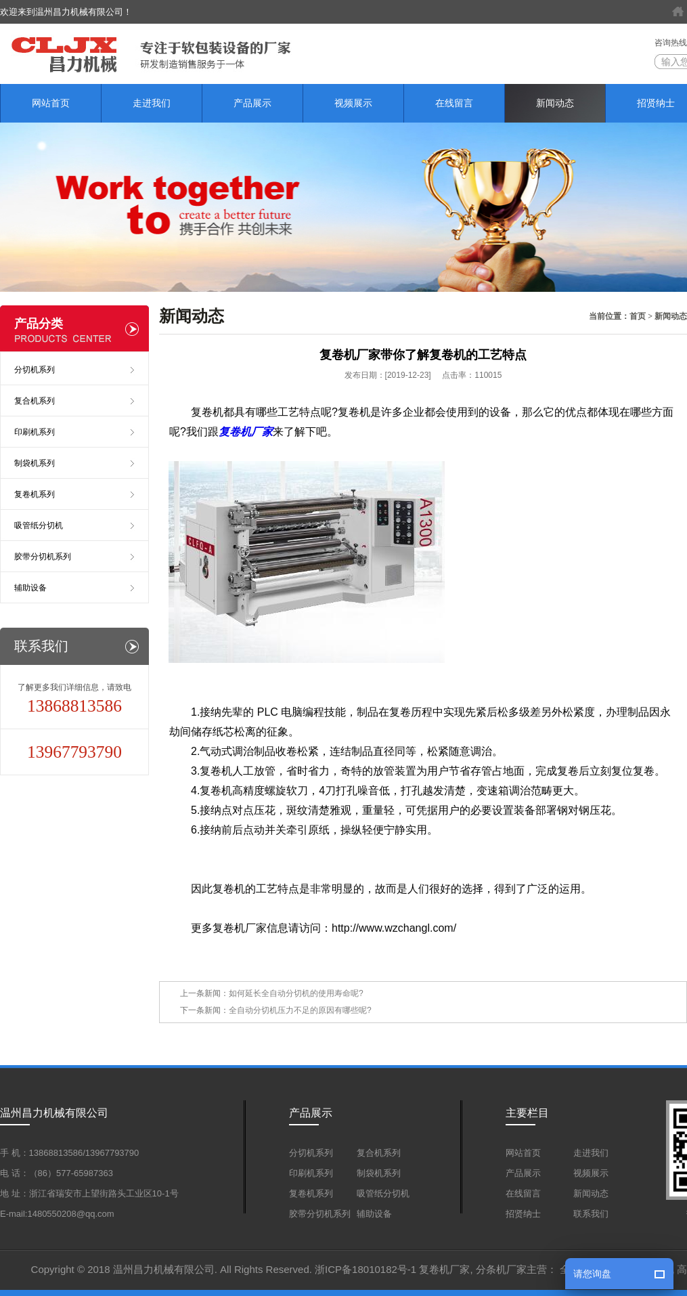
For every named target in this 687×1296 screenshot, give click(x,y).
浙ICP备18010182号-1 (365, 1269)
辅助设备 (30, 587)
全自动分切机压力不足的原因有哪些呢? (300, 1010)
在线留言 (454, 103)
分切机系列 (34, 369)
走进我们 (152, 103)
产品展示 (252, 103)
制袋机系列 (34, 463)
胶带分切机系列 (42, 556)
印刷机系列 (34, 432)
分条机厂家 (501, 1269)
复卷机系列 (34, 494)
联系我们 (590, 1214)
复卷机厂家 (444, 1269)
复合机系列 (34, 401)
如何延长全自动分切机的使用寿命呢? (296, 993)
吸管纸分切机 (38, 525)
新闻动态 (555, 103)
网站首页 (51, 103)
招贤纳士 (523, 1214)
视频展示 (353, 103)
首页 (637, 316)
